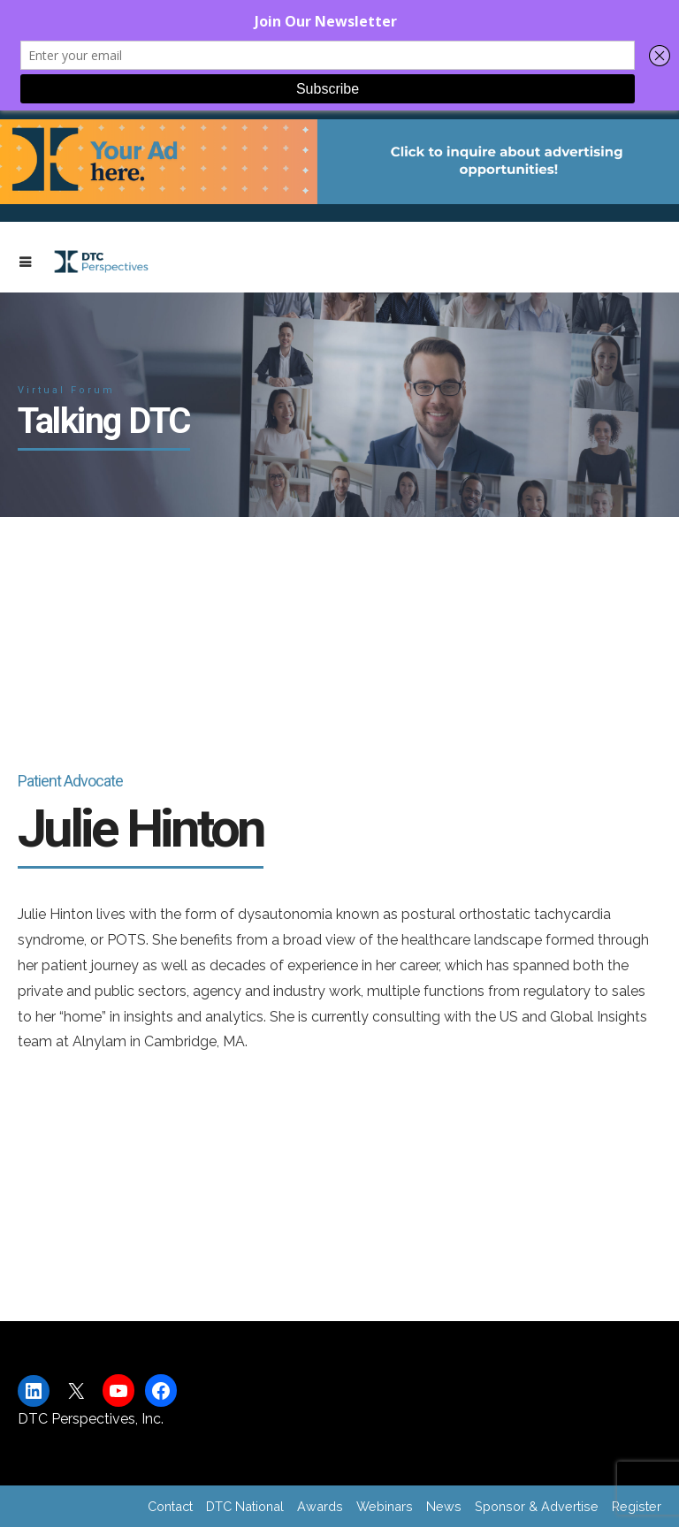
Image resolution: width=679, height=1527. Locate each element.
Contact (170, 1506)
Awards (320, 1506)
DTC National (245, 1506)
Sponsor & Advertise (537, 1506)
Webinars (384, 1506)
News (444, 1506)
